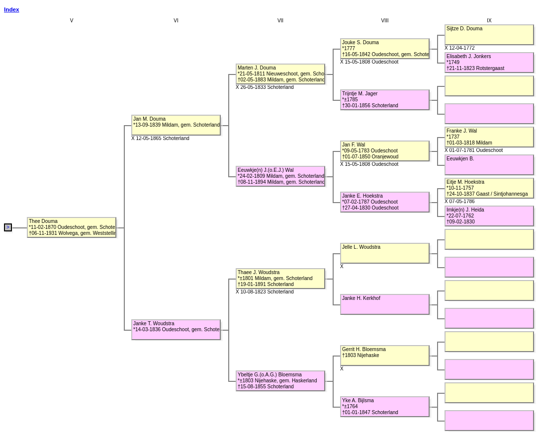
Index (11, 9)
